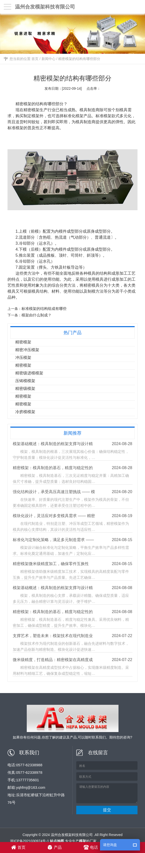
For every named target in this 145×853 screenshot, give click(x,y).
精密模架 (24, 104)
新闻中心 (49, 59)
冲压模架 (24, 357)
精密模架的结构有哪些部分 (79, 59)
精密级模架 (26, 388)
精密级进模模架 (30, 373)
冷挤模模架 (26, 412)
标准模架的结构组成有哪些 (44, 308)
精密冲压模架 (28, 350)
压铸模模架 (26, 381)
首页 (35, 59)
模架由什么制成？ (37, 315)
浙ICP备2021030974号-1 (29, 841)
